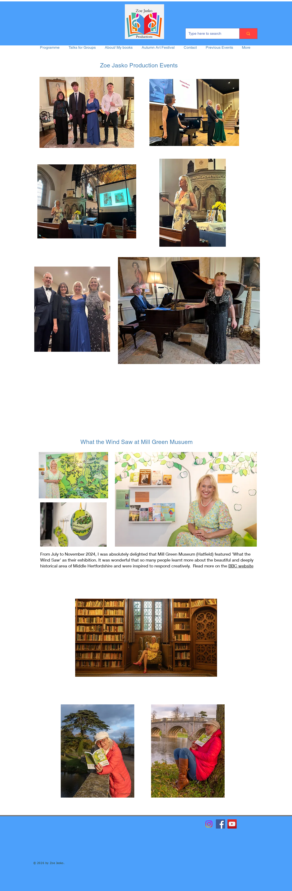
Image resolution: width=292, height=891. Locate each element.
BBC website (240, 565)
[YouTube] (232, 824)
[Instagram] (209, 824)
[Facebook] (220, 824)
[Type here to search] (209, 33)
